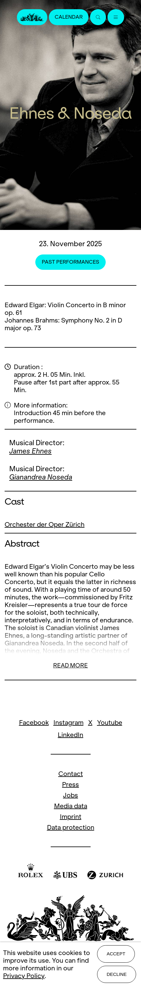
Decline (117, 974)
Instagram (68, 722)
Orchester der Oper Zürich (44, 524)
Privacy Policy (24, 975)
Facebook (34, 722)
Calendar (69, 17)
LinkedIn (70, 734)
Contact (70, 773)
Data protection (70, 827)
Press (70, 784)
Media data (70, 805)
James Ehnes (30, 451)
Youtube (109, 722)
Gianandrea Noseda (40, 477)
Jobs (70, 795)
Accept (116, 953)
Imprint (70, 816)
